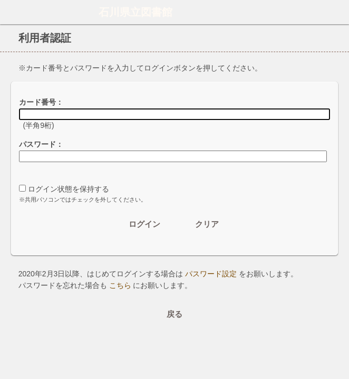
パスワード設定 (211, 274)
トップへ (338, 349)
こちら (120, 285)
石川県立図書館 (135, 12)
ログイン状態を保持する (68, 189)
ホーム (11, 12)
